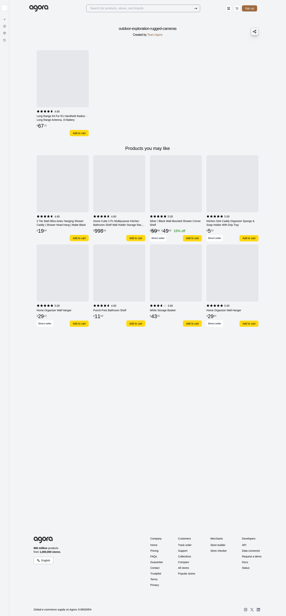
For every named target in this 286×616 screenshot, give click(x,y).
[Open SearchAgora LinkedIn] (258, 609)
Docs (245, 562)
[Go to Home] (45, 8)
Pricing (154, 550)
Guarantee (156, 562)
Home (153, 545)
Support (182, 550)
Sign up (254, 8)
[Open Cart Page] (241, 8)
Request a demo (252, 556)
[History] (4, 40)
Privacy (154, 585)
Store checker (218, 550)
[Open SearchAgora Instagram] (245, 609)
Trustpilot (155, 573)
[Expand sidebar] (4, 8)
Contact (154, 567)
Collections (184, 556)
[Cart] (241, 8)
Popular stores (186, 573)
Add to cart (79, 133)
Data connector (251, 550)
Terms (153, 579)
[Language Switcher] (43, 560)
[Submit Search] (200, 8)
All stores (183, 567)
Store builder (217, 545)
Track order (185, 545)
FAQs (153, 556)
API (244, 545)
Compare (183, 562)
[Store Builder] (233, 8)
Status (246, 567)
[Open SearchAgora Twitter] (252, 609)
